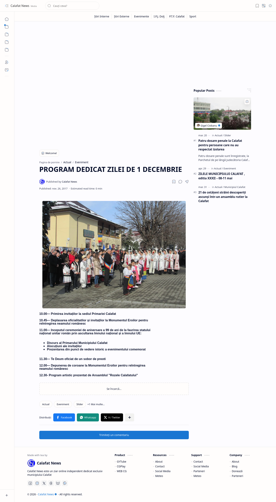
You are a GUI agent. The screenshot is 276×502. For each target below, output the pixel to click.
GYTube (121, 461)
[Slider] (80, 404)
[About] (7, 62)
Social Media (163, 471)
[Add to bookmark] (247, 101)
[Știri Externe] (122, 16)
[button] (7, 6)
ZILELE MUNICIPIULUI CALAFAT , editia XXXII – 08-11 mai (221, 176)
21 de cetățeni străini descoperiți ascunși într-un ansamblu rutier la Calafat (222, 196)
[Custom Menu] (7, 42)
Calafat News (20, 6)
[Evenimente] (141, 16)
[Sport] (193, 16)
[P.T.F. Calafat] (177, 16)
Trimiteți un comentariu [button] (114, 435)
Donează (237, 471)
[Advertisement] (145, 54)
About (159, 461)
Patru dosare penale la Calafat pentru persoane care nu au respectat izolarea (220, 145)
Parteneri (199, 471)
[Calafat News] (61, 181)
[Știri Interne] (102, 16)
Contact (160, 466)
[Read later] (174, 181)
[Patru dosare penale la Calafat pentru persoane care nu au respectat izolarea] (222, 113)
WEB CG (122, 471)
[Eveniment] (63, 404)
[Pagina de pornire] (7, 19)
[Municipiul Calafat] (234, 187)
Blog (234, 466)
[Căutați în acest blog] (72, 6)
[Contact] (7, 70)
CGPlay (121, 466)
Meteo (159, 476)
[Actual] (45, 404)
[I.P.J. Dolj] (159, 16)
